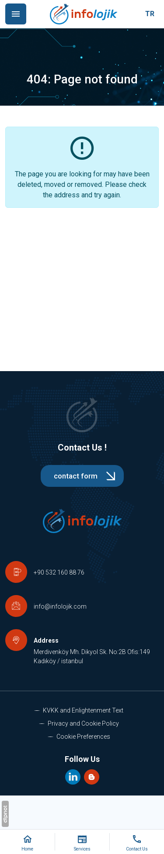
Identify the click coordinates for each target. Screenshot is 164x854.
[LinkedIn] (73, 776)
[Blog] (91, 776)
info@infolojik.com (60, 606)
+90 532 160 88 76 (59, 572)
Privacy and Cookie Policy (83, 723)
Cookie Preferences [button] (83, 736)
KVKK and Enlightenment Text (83, 710)
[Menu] (15, 13)
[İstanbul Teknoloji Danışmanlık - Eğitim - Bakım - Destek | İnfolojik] (83, 13)
